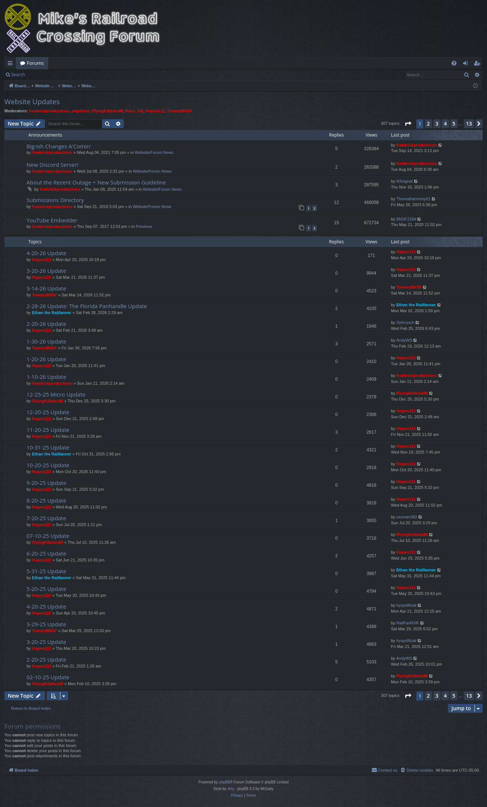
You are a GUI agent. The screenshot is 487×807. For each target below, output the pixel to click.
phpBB (224, 782)
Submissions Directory (55, 200)
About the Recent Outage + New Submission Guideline (96, 182)
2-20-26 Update (46, 323)
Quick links (11, 64)
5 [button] (453, 123)
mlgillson (80, 111)
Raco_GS (134, 111)
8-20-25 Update (46, 500)
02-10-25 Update (48, 677)
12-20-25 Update (48, 412)
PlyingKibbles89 (107, 111)
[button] (407, 123)
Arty (230, 789)
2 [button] (428, 123)
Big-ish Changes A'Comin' (59, 146)
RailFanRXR (407, 623)
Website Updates (32, 101)
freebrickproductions (49, 111)
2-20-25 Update (46, 659)
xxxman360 (406, 517)
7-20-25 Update (46, 518)
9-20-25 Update (46, 482)
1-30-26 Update (46, 341)
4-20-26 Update (46, 253)
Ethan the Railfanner (51, 312)
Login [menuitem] (467, 64)
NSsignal (404, 181)
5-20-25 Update (46, 588)
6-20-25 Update (46, 553)
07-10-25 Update (48, 535)
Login (41, 74)
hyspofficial (406, 605)
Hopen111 (155, 111)
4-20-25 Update (46, 606)
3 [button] (436, 123)
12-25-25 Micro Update (56, 394)
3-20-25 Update (46, 641)
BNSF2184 (406, 219)
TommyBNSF (179, 111)
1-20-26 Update (46, 359)
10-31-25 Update (48, 447)
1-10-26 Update (46, 376)
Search (18, 74)
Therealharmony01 (413, 199)
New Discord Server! (52, 164)
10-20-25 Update (48, 465)
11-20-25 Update (48, 429)
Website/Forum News (154, 152)
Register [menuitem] (478, 64)
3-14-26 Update (46, 288)
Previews (144, 226)
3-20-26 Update (46, 270)
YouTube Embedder (52, 220)
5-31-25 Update (46, 571)
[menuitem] (454, 63)
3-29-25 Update (46, 624)
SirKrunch (405, 322)
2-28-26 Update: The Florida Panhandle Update (87, 306)
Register (65, 74)
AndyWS (404, 340)
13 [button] (469, 123)
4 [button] (445, 123)
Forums (35, 63)
